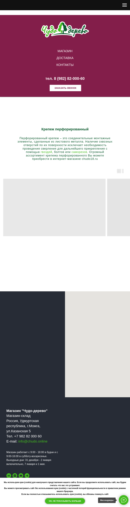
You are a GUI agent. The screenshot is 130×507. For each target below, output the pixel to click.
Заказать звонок (65, 88)
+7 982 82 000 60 (28, 436)
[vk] (8, 475)
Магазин (65, 51)
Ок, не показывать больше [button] (65, 501)
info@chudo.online (33, 441)
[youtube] (21, 475)
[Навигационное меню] (124, 5)
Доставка (65, 58)
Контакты (65, 65)
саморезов (79, 152)
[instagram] (14, 475)
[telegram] (27, 475)
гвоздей (46, 152)
